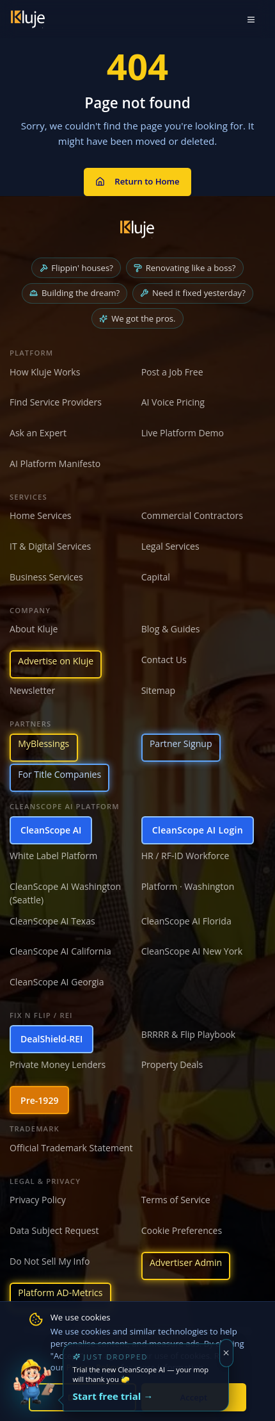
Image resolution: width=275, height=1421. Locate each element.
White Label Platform (53, 856)
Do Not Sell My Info (50, 1261)
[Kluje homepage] (137, 229)
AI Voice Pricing (173, 402)
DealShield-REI (51, 1039)
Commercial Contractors (192, 515)
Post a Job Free (172, 372)
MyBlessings (43, 743)
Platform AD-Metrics (60, 1292)
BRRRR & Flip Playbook (188, 1034)
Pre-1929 (39, 1100)
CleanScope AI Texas (52, 921)
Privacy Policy (38, 1200)
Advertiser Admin (186, 1262)
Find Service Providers (56, 402)
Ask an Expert (38, 433)
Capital (155, 577)
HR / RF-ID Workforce (185, 856)
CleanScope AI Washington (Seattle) (65, 893)
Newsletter (32, 690)
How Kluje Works (45, 372)
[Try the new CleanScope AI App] (34, 1387)
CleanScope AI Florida (186, 921)
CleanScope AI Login (197, 830)
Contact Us (164, 659)
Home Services (41, 515)
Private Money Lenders (58, 1064)
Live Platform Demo (182, 433)
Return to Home (137, 181)
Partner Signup (181, 743)
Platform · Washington (188, 886)
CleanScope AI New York (192, 951)
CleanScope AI (50, 830)
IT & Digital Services (50, 546)
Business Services (46, 577)
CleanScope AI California (60, 951)
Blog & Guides (170, 629)
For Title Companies (59, 774)
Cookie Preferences (181, 1230)
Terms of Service (175, 1200)
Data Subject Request (54, 1230)
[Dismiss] (226, 1353)
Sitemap (158, 690)
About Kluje (34, 629)
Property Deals (172, 1064)
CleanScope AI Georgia (57, 982)
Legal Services (170, 546)
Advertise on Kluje (55, 661)
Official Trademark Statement (71, 1148)
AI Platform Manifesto (55, 463)
